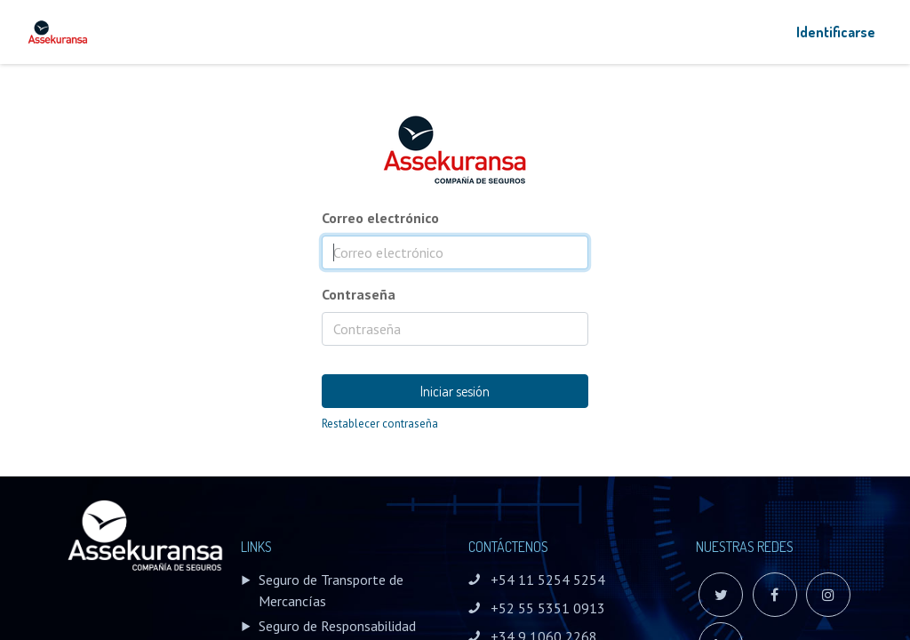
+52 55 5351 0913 (548, 608)
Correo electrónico (380, 218)
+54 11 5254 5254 (548, 579)
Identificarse (835, 32)
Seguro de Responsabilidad (337, 626)
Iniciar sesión (455, 391)
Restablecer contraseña (380, 423)
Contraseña (358, 294)
